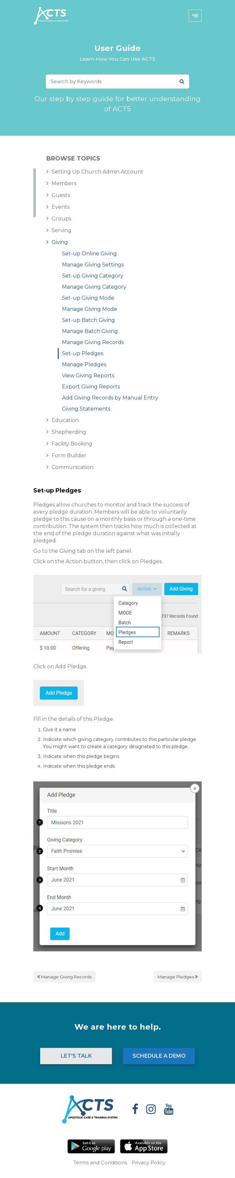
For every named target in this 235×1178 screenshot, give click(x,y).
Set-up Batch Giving (88, 320)
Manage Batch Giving (90, 331)
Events (61, 207)
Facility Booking (72, 444)
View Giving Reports (88, 375)
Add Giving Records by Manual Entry (110, 398)
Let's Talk (76, 1056)
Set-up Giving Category (92, 276)
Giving (60, 242)
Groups (61, 219)
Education (65, 420)
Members (64, 183)
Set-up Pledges (82, 353)
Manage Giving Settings (93, 265)
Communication (72, 467)
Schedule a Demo (159, 1056)
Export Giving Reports (91, 387)
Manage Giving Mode (89, 309)
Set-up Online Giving (89, 253)
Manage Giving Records (93, 342)
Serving (61, 230)
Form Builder (69, 455)
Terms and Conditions (100, 1162)
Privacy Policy (148, 1162)
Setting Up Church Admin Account (97, 172)
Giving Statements (86, 409)
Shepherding (69, 432)
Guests (61, 195)
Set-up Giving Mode (88, 298)
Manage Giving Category (94, 287)
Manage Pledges (84, 364)
